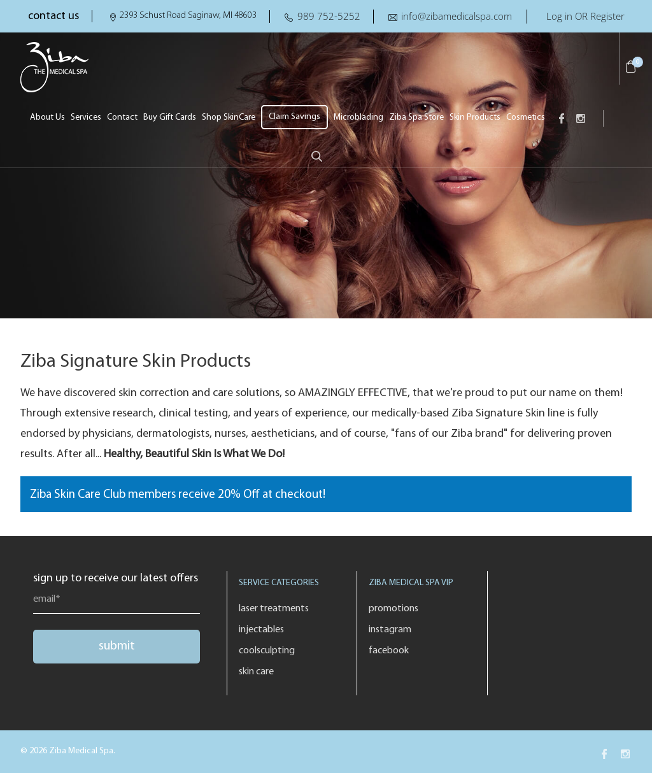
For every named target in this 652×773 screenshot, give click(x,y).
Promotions (393, 609)
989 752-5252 (328, 16)
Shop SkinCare (228, 117)
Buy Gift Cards (169, 117)
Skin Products (475, 117)
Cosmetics (525, 117)
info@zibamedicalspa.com (456, 16)
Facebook (389, 651)
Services (86, 117)
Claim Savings (294, 117)
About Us (47, 117)
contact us (53, 16)
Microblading (358, 117)
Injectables (261, 630)
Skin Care (256, 672)
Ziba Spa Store (416, 117)
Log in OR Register (585, 16)
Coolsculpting (267, 651)
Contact (122, 117)
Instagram (390, 630)
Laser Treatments (274, 609)
